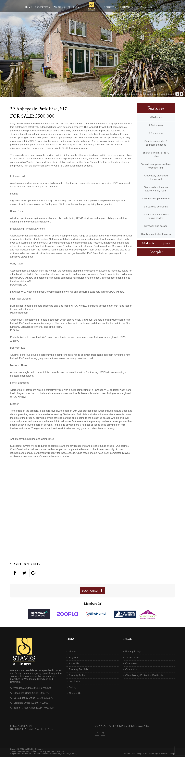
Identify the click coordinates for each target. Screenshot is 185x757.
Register (73, 657)
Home (28, 7)
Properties (41, 7)
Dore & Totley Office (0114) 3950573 (33, 698)
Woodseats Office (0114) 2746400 (32, 688)
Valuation (145, 7)
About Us (59, 7)
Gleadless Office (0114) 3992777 (31, 693)
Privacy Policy (133, 651)
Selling (72, 7)
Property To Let (77, 675)
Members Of (92, 603)
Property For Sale (78, 669)
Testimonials (128, 7)
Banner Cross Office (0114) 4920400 (33, 707)
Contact (160, 7)
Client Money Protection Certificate (144, 675)
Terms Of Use (132, 657)
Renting (109, 7)
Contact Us (75, 693)
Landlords (74, 681)
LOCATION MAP (92, 590)
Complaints (131, 663)
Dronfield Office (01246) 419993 (30, 702)
